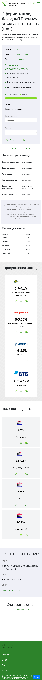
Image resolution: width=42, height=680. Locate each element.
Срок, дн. (8, 128)
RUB (13, 148)
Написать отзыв (21, 609)
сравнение (30, 140)
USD (21, 148)
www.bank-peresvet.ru (12, 590)
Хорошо (36, 677)
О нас (4, 659)
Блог (4, 665)
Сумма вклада (10, 116)
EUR (28, 148)
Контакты (6, 670)
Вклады (5, 654)
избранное (14, 140)
